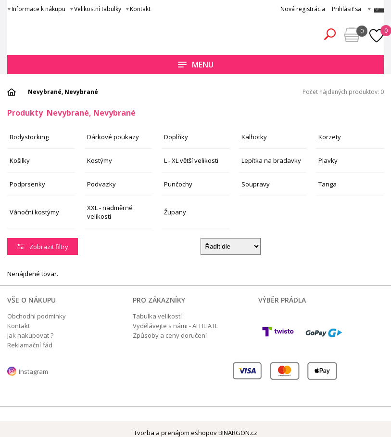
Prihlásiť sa (346, 9)
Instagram (33, 371)
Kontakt (140, 9)
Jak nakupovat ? (30, 335)
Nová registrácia (302, 9)
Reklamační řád (29, 345)
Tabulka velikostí (157, 316)
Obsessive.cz (78, 33)
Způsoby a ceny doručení (170, 335)
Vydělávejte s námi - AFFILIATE (175, 325)
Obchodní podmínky (36, 316)
